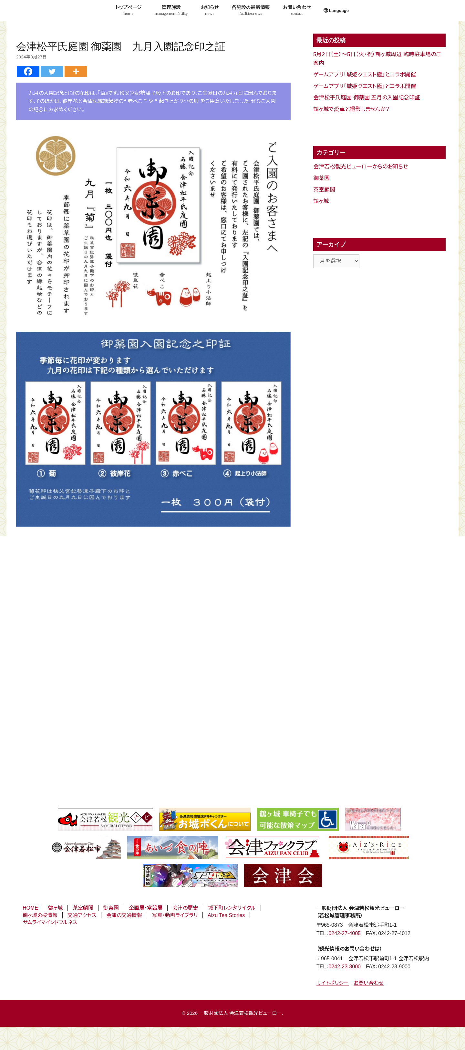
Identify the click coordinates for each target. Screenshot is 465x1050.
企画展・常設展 (145, 908)
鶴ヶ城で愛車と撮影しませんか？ (351, 109)
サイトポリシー (332, 983)
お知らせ (210, 10)
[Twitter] (52, 71)
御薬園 (321, 178)
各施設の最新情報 (251, 10)
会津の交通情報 (124, 915)
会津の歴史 (185, 908)
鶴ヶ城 (321, 201)
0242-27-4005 (344, 933)
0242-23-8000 (344, 966)
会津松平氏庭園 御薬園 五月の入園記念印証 (366, 98)
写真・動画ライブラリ (175, 915)
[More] (76, 71)
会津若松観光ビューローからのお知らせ (360, 167)
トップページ (128, 10)
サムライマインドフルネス (50, 922)
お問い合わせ (297, 10)
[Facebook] (28, 71)
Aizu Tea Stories (226, 915)
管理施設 (171, 10)
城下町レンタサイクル (232, 908)
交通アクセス (81, 915)
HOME (30, 908)
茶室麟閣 (324, 190)
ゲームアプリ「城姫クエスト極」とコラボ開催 (364, 75)
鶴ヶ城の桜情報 (40, 915)
